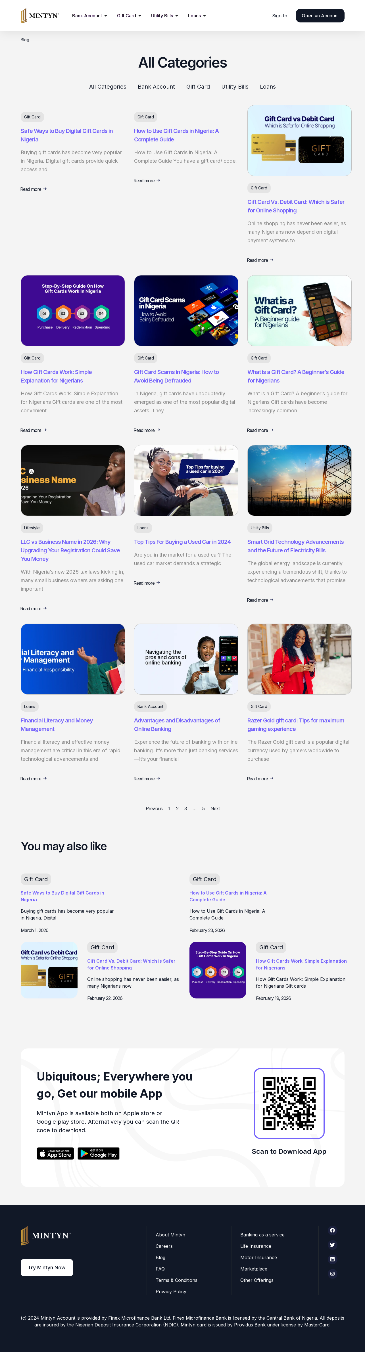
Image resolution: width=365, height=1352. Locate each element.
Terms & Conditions (177, 1280)
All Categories (107, 86)
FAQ (160, 1269)
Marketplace (254, 1269)
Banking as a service (263, 1235)
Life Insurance (256, 1246)
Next (215, 808)
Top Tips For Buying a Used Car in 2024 (182, 541)
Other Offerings (257, 1280)
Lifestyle (32, 527)
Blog (161, 1257)
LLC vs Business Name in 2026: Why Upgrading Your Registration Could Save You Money (70, 550)
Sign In (279, 15)
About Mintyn (170, 1235)
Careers (164, 1246)
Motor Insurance (259, 1257)
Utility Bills (235, 86)
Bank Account (156, 86)
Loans (268, 86)
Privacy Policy (171, 1291)
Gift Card (198, 86)
